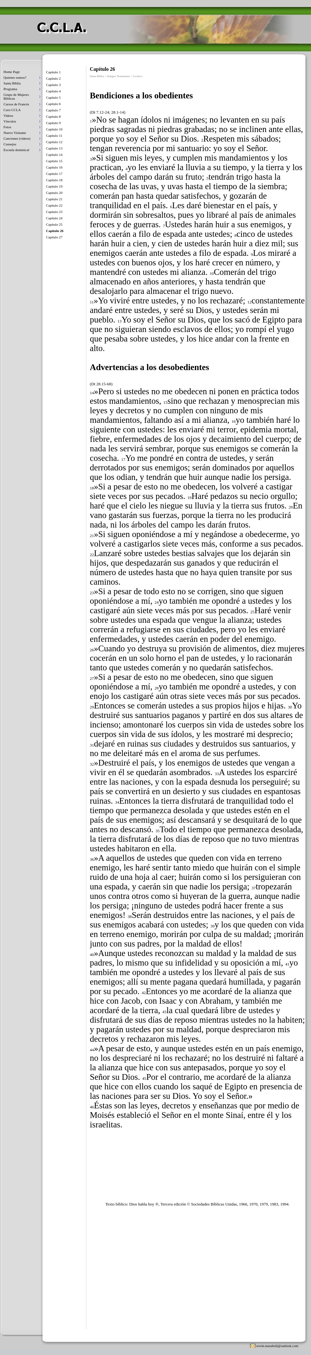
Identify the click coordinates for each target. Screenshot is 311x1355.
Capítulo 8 (53, 116)
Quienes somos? (14, 77)
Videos (8, 115)
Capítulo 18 (54, 180)
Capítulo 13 (54, 148)
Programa (10, 89)
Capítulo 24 (54, 218)
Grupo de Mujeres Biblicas (16, 96)
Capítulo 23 (54, 212)
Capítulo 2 (53, 78)
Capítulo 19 (54, 186)
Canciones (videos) (16, 138)
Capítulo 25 (54, 224)
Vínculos (9, 121)
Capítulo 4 (53, 91)
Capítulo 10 (54, 129)
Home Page (11, 72)
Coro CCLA (12, 110)
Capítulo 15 (54, 161)
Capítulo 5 (53, 97)
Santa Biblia (12, 83)
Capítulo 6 (53, 104)
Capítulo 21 (54, 199)
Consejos (9, 144)
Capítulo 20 (54, 193)
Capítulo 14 (54, 154)
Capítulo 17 (54, 174)
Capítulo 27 (54, 237)
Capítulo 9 (53, 123)
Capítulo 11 (54, 135)
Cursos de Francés (16, 104)
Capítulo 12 (54, 142)
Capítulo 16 (54, 167)
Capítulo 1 (53, 72)
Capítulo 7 (53, 110)
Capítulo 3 (53, 85)
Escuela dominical (16, 150)
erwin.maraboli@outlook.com (277, 1346)
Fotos (7, 127)
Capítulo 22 (54, 205)
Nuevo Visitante (14, 133)
